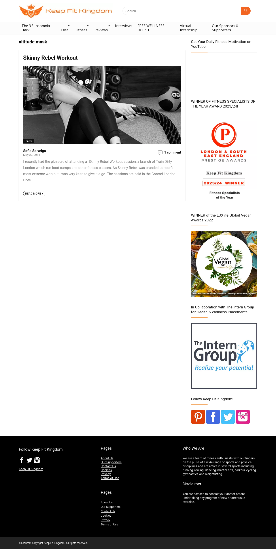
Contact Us (108, 466)
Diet (64, 30)
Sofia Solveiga (34, 151)
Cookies (106, 470)
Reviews (101, 30)
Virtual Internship (188, 27)
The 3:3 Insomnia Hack (35, 27)
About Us (107, 458)
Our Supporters (111, 462)
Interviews (123, 25)
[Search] (246, 11)
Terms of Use (110, 478)
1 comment (172, 152)
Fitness (81, 30)
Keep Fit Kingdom (31, 469)
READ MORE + (34, 193)
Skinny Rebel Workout (50, 58)
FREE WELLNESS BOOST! (151, 27)
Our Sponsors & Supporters (225, 27)
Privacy (106, 474)
